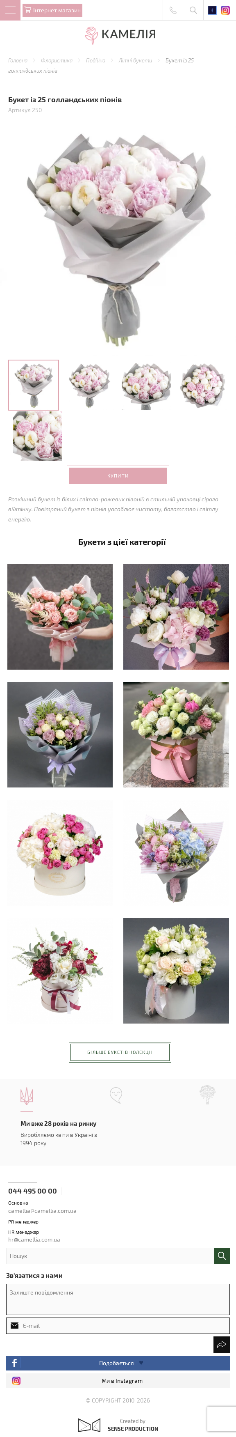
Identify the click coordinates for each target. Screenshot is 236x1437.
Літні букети (136, 60)
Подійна (96, 60)
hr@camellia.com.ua (34, 1239)
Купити (118, 475)
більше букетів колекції (119, 1052)
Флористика (57, 60)
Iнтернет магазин (57, 10)
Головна (18, 60)
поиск (222, 1256)
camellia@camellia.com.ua (42, 1210)
